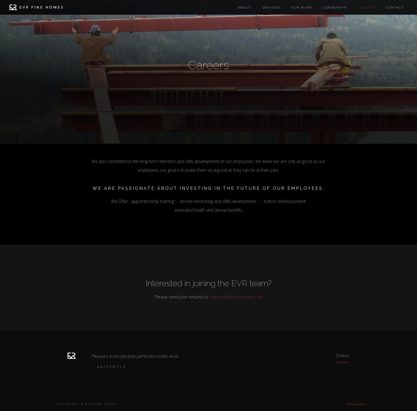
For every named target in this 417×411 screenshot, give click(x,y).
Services (271, 7)
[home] (36, 8)
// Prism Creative (355, 404)
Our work (301, 7)
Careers (342, 362)
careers (366, 7)
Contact (395, 7)
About (244, 7)
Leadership (335, 7)
